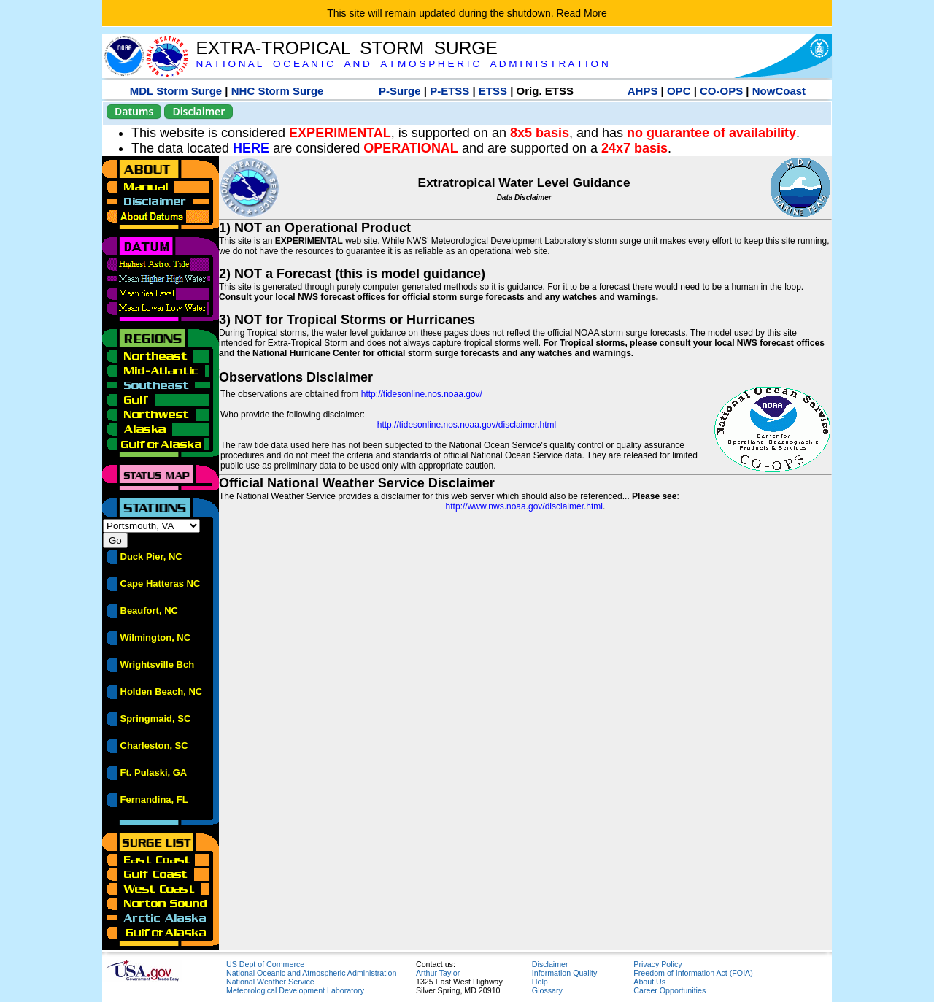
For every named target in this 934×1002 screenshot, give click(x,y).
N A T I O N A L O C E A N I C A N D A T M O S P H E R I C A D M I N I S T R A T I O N (402, 63)
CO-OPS (721, 91)
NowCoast (779, 91)
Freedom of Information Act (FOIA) (692, 972)
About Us (649, 981)
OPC (679, 91)
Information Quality (564, 972)
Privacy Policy (657, 964)
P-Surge (400, 91)
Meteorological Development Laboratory (295, 990)
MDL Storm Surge (176, 91)
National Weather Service (270, 981)
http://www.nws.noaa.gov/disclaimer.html (524, 506)
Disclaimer (198, 111)
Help (540, 981)
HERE (251, 148)
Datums (134, 111)
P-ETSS (449, 91)
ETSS (493, 91)
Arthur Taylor (438, 972)
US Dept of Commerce (265, 964)
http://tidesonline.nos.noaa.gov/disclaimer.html (466, 425)
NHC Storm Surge (277, 91)
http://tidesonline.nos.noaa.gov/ (421, 394)
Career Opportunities (669, 990)
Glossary (547, 990)
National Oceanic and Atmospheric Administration (311, 972)
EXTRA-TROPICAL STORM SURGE (346, 48)
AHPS (643, 91)
